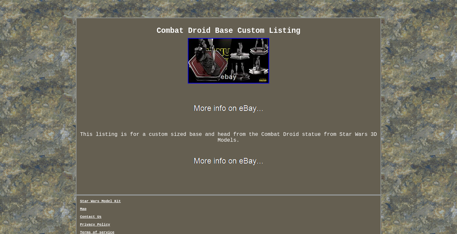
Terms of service (213, 174)
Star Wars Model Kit (100, 174)
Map (128, 174)
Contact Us (146, 174)
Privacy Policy (176, 174)
